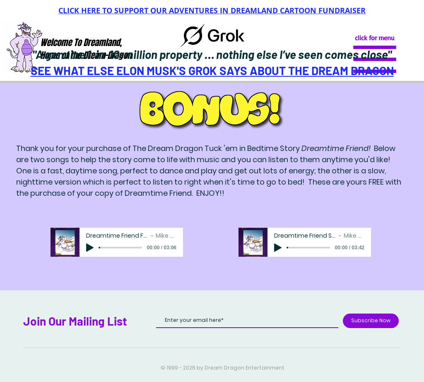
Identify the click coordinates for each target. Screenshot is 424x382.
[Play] (90, 247)
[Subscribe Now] (371, 321)
